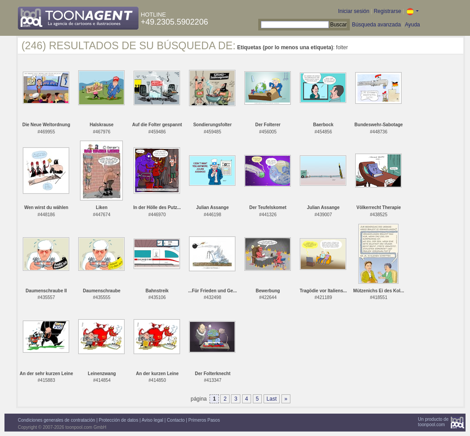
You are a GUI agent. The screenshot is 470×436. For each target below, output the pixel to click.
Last (272, 399)
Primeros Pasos (204, 420)
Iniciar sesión (353, 11)
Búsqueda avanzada (376, 24)
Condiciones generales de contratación (56, 420)
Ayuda (412, 24)
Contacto (176, 420)
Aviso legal (152, 420)
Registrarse (387, 11)
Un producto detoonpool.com (433, 422)
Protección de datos (118, 420)
